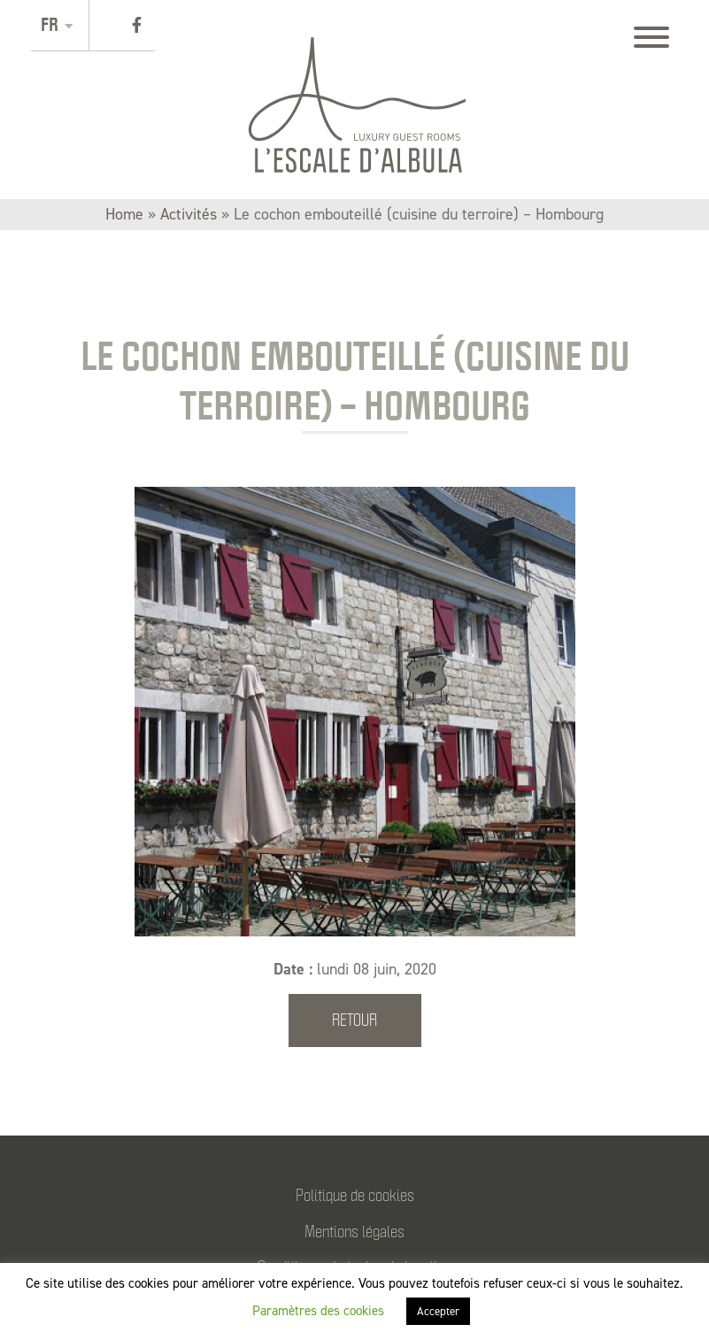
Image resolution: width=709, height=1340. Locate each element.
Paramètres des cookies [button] (318, 1311)
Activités (188, 214)
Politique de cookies (355, 1195)
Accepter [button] (438, 1311)
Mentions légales (354, 1231)
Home (124, 214)
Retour (354, 1019)
